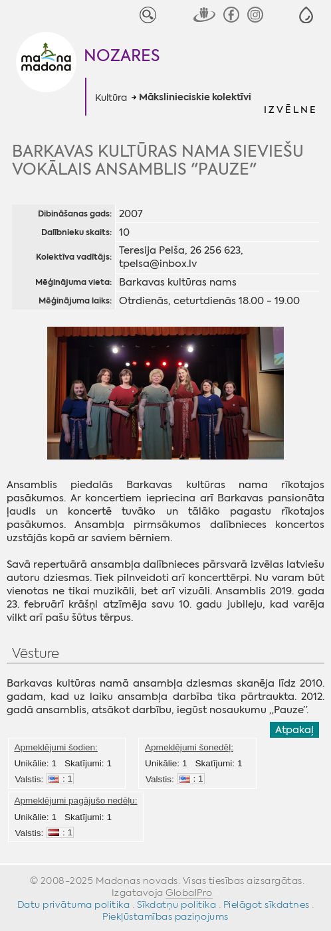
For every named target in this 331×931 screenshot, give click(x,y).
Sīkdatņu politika (177, 904)
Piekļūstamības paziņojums (165, 916)
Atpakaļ (294, 729)
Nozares (122, 55)
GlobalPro (189, 892)
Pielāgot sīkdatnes (266, 904)
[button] (306, 15)
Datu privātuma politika (73, 904)
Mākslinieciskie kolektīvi (195, 97)
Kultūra (111, 97)
